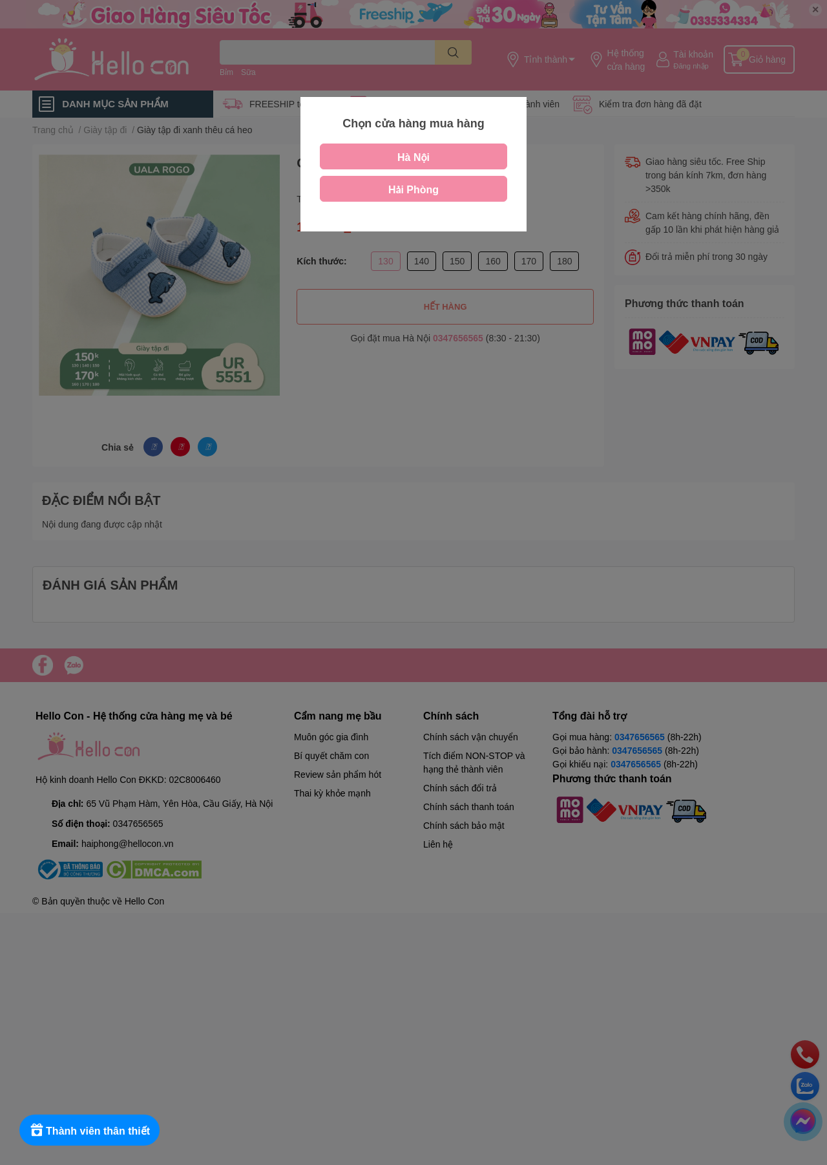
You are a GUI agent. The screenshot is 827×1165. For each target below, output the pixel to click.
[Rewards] (90, 1130)
